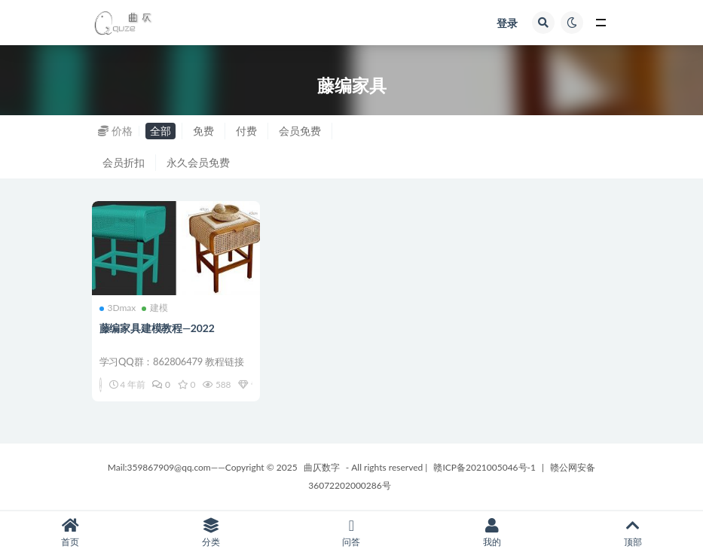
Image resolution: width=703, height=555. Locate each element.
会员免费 (300, 130)
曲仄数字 (322, 467)
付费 (246, 130)
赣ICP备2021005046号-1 (484, 467)
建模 (155, 308)
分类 (211, 532)
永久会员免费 (198, 162)
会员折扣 (123, 162)
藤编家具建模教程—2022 (157, 328)
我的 (492, 532)
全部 (160, 130)
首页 (70, 532)
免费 (203, 130)
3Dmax (117, 308)
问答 (351, 532)
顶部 (632, 532)
